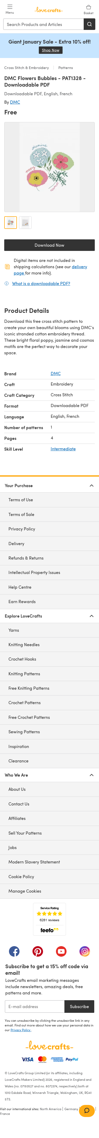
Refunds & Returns (26, 558)
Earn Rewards (22, 601)
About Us (17, 789)
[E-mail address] (34, 1006)
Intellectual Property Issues (34, 572)
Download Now (62, 246)
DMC (15, 102)
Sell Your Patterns (25, 833)
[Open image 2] (25, 222)
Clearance (18, 760)
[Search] (89, 24)
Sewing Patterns (24, 731)
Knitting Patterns (24, 673)
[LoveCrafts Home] (49, 1045)
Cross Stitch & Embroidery (27, 67)
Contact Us (18, 804)
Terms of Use (20, 499)
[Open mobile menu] (9, 9)
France (5, 1113)
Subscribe (79, 1006)
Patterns (65, 67)
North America (50, 1109)
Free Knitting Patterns (28, 688)
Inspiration (18, 746)
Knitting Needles (24, 644)
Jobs (12, 847)
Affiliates (17, 818)
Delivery (16, 543)
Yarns (13, 630)
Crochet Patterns (24, 702)
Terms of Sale (21, 514)
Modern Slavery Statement (34, 862)
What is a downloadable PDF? (41, 283)
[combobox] (43, 24)
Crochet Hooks (22, 659)
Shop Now (52, 50)
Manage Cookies (24, 891)
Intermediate (63, 448)
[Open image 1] (10, 222)
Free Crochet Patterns (29, 717)
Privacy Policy (21, 528)
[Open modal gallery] (49, 167)
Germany (71, 1109)
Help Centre (19, 587)
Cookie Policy (21, 876)
